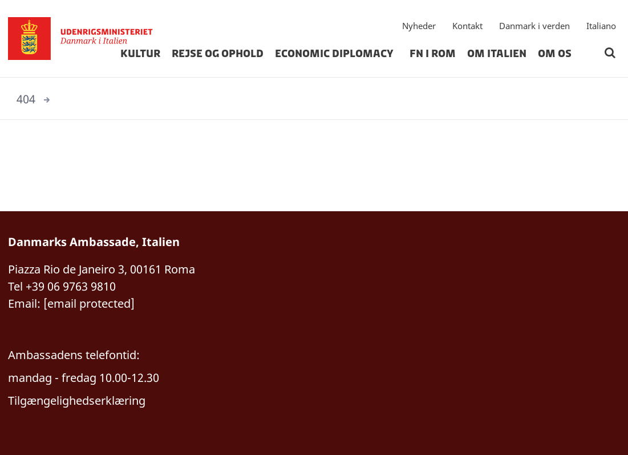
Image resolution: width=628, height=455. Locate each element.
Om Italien (496, 53)
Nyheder (419, 25)
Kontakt (467, 25)
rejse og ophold (218, 53)
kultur (140, 53)
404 (26, 99)
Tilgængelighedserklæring (76, 400)
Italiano (601, 25)
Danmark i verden (534, 25)
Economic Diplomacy (336, 53)
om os (555, 53)
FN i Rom (433, 53)
